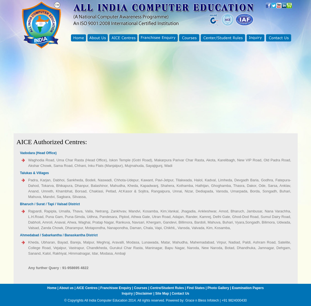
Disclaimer (144, 293)
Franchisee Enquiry (115, 288)
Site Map (162, 293)
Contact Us (180, 293)
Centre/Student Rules (167, 288)
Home (51, 288)
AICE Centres (87, 288)
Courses (140, 288)
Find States (196, 288)
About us (66, 288)
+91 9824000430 (234, 300)
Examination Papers (248, 288)
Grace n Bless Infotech (202, 300)
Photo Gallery (218, 288)
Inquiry (127, 293)
